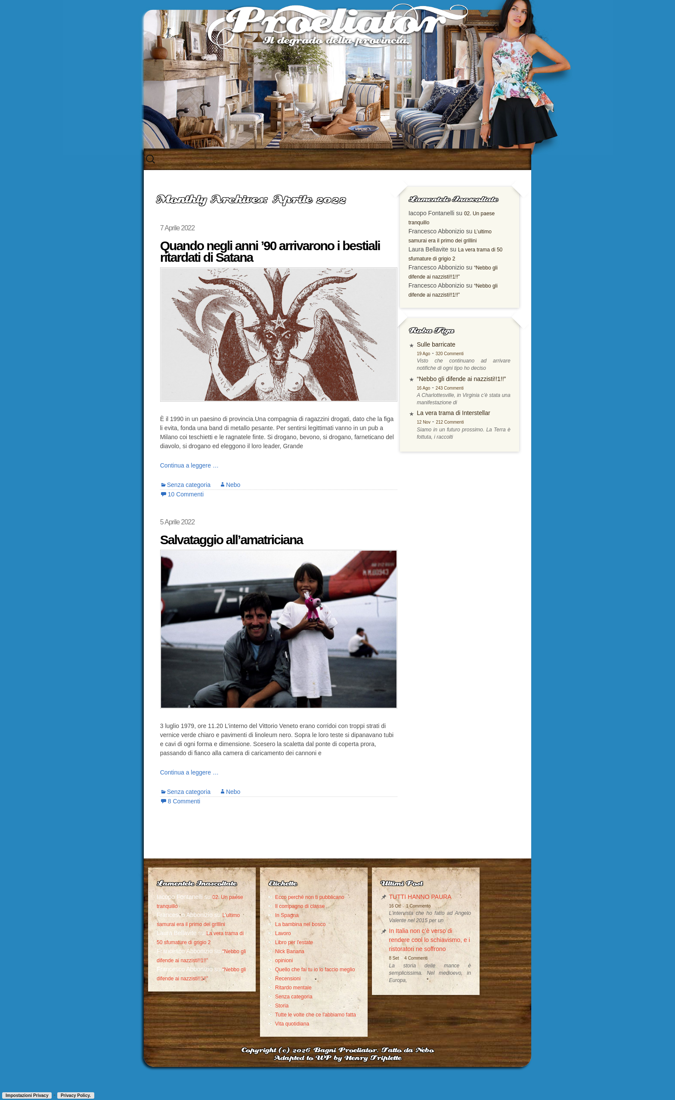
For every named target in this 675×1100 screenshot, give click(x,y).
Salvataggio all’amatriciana (228, 539)
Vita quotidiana (276, 1050)
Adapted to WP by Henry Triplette (337, 1085)
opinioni (268, 969)
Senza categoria (185, 484)
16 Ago (439, 406)
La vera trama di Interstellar (468, 431)
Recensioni (272, 996)
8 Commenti (180, 800)
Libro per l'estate (278, 951)
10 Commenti (182, 493)
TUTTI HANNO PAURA (388, 896)
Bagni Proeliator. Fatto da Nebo (373, 1077)
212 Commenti (465, 441)
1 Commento (386, 905)
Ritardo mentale (277, 1005)
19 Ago (439, 363)
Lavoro (267, 942)
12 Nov (439, 441)
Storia (265, 1023)
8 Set (362, 974)
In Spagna (271, 924)
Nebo (230, 484)
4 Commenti (383, 974)
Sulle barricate (451, 353)
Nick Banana (273, 960)
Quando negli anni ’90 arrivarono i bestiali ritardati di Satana (267, 251)
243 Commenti (465, 406)
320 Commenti (465, 363)
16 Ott (362, 905)
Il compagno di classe (284, 915)
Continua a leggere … (186, 465)
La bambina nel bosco (284, 933)
